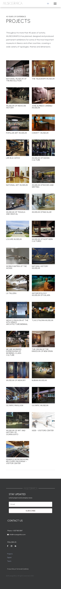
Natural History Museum (40, 267)
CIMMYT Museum (40, 133)
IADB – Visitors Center (42, 430)
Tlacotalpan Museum (42, 320)
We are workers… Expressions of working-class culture (14, 352)
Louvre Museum (14, 239)
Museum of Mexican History (16, 107)
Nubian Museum (39, 380)
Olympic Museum (40, 405)
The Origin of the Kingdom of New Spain (42, 350)
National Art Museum (17, 185)
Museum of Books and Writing (43, 186)
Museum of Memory (16, 380)
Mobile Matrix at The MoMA (16, 267)
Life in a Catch (13, 158)
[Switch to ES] (48, 3)
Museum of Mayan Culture (40, 159)
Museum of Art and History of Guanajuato (15, 432)
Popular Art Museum (16, 133)
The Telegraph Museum (43, 79)
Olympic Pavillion (14, 405)
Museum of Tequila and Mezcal (15, 213)
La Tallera (11, 293)
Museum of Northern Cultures (42, 240)
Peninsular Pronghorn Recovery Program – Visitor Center (17, 461)
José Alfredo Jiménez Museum (42, 107)
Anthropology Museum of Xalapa (41, 294)
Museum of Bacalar (41, 212)
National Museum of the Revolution (16, 80)
